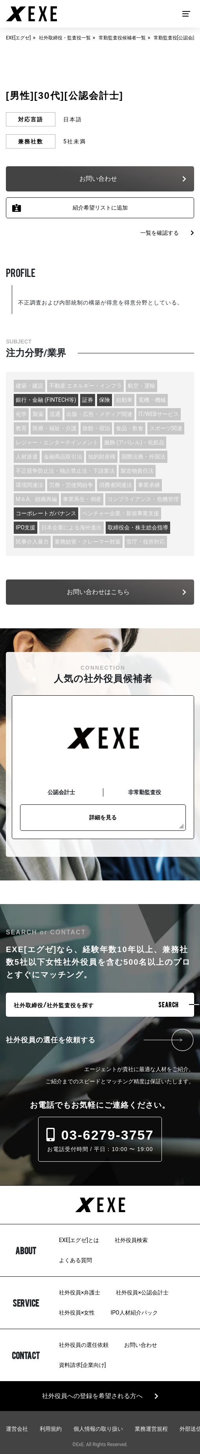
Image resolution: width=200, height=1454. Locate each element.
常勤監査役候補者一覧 (122, 38)
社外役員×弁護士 (79, 1292)
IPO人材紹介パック (134, 1312)
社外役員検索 (131, 1240)
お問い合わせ (140, 1345)
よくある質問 (75, 1260)
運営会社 (17, 1429)
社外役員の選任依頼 (83, 1345)
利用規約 (51, 1429)
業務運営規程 (151, 1429)
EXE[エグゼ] (18, 38)
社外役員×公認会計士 (142, 1292)
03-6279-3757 (100, 1134)
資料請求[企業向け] (82, 1365)
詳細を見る (103, 817)
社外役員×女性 (77, 1312)
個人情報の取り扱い (98, 1429)
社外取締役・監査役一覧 (65, 38)
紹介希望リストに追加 (100, 207)
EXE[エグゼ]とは (79, 1240)
